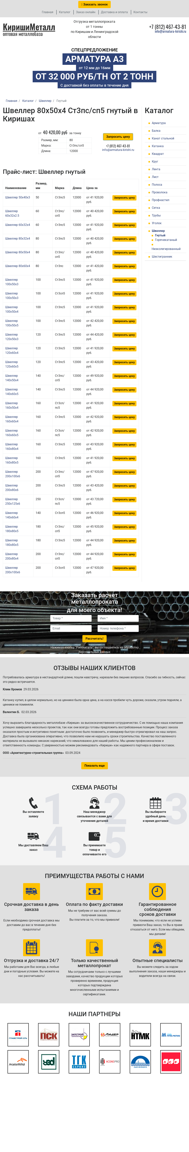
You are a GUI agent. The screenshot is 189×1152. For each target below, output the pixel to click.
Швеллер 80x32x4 (17, 238)
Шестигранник (162, 256)
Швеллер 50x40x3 (17, 197)
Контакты (140, 12)
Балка (156, 130)
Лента (156, 169)
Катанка (158, 146)
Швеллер (158, 231)
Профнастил (160, 200)
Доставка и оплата (114, 12)
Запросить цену (118, 136)
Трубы (156, 215)
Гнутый (160, 235)
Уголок (157, 223)
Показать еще (94, 765)
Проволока (159, 192)
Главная (47, 12)
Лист (155, 177)
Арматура (159, 123)
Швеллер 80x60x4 (17, 266)
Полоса (157, 184)
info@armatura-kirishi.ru (170, 31)
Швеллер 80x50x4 (17, 252)
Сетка (156, 208)
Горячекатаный (166, 240)
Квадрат (158, 154)
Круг (155, 161)
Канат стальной (163, 138)
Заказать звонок (94, 4)
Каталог (64, 12)
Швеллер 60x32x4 (17, 225)
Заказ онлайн (85, 12)
